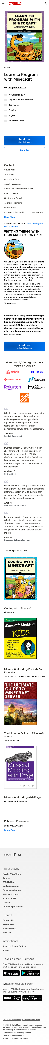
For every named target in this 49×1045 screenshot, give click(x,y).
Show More (9, 217)
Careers (6, 878)
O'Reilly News (9, 882)
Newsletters (8, 924)
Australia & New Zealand (15, 946)
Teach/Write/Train (12, 874)
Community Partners (12, 890)
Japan (6, 950)
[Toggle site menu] (3, 3)
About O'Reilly (11, 868)
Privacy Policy (9, 928)
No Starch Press (16, 120)
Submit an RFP (9, 898)
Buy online (24, 150)
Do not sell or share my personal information (21, 1019)
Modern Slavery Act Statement (15, 1038)
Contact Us (8, 920)
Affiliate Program (11, 894)
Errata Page (9, 830)
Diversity (7, 902)
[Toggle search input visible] (45, 3)
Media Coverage (11, 886)
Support (7, 915)
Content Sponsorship (13, 906)
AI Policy (7, 932)
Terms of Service (9, 1032)
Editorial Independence (12, 1036)
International (10, 941)
